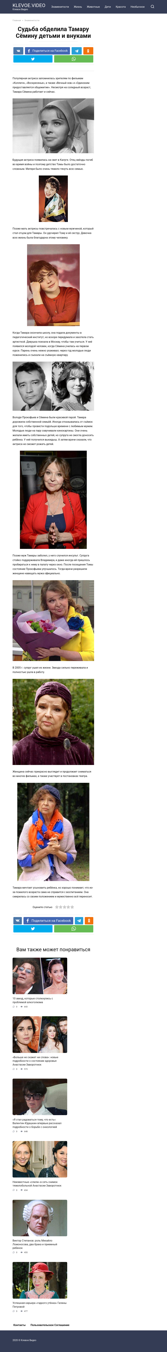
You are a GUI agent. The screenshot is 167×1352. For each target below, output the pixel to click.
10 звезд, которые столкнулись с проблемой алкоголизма (33, 1000)
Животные (93, 6)
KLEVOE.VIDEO (29, 5)
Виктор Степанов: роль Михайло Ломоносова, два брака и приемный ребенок (35, 1244)
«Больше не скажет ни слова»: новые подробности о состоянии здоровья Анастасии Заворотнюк (35, 1061)
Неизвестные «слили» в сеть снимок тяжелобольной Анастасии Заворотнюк (37, 1183)
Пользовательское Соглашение (49, 1325)
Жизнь (78, 6)
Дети (108, 6)
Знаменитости (60, 6)
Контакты (19, 1325)
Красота (121, 6)
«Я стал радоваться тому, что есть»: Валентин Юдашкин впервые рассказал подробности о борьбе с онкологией (37, 1123)
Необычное (138, 6)
